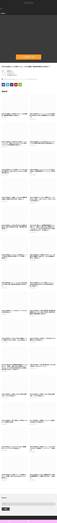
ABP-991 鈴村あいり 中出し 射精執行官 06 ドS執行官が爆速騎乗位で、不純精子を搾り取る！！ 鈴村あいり (42, 476)
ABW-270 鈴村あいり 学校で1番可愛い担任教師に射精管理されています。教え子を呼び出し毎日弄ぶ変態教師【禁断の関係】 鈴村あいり (42, 312)
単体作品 (33, 79)
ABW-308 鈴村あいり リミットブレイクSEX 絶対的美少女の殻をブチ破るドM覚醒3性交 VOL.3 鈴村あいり (42, 115)
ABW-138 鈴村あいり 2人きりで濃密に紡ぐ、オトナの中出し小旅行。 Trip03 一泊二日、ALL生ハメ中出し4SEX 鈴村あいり (42, 199)
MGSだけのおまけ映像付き (9, 79)
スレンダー (18, 79)
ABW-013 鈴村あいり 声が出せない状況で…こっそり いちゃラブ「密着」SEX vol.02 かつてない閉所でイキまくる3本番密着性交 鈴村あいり (14, 143)
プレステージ (10, 73)
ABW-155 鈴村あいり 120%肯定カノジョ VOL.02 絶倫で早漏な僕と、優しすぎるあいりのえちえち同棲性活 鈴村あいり (14, 171)
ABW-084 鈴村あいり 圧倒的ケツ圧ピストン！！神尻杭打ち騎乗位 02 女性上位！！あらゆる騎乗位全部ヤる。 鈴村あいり (42, 256)
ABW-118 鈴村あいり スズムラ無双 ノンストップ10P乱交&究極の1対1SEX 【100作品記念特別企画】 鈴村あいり (42, 284)
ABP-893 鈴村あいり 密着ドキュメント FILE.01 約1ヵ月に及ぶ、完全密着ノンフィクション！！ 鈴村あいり (42, 448)
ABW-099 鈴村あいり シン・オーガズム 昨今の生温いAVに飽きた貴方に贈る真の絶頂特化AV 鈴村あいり (14, 284)
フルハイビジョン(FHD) (26, 79)
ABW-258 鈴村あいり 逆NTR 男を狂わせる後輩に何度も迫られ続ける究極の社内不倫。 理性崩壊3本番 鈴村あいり (14, 227)
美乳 (36, 79)
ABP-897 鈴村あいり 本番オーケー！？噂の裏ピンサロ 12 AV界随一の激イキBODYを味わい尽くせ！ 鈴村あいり (14, 476)
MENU (3, 13)
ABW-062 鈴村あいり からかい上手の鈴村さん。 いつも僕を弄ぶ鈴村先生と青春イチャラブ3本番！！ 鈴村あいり (14, 256)
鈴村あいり (10, 71)
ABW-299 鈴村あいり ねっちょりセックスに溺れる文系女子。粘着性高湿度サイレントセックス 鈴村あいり (42, 171)
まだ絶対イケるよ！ (12, 75)
